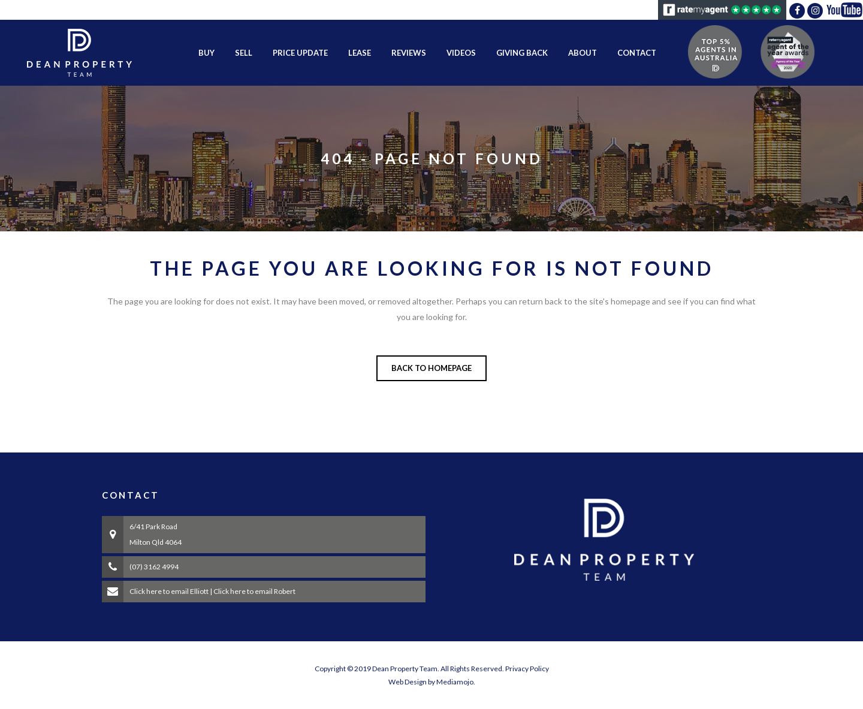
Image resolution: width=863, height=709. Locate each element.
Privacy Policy (527, 668)
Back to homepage (431, 368)
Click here (145, 591)
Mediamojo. (455, 681)
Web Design (407, 681)
